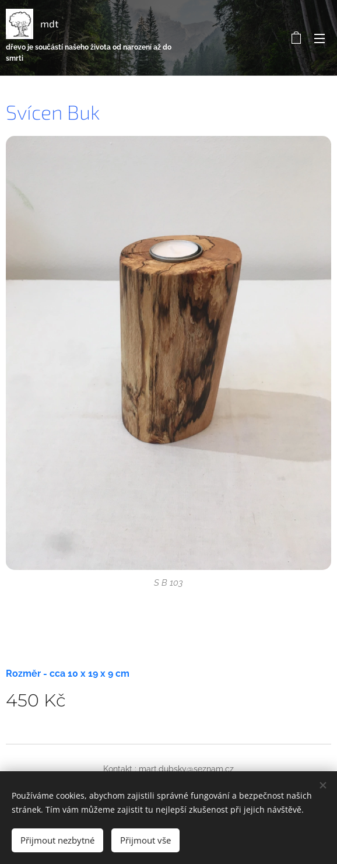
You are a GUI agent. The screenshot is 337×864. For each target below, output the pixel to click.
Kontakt (117, 769)
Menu (319, 38)
